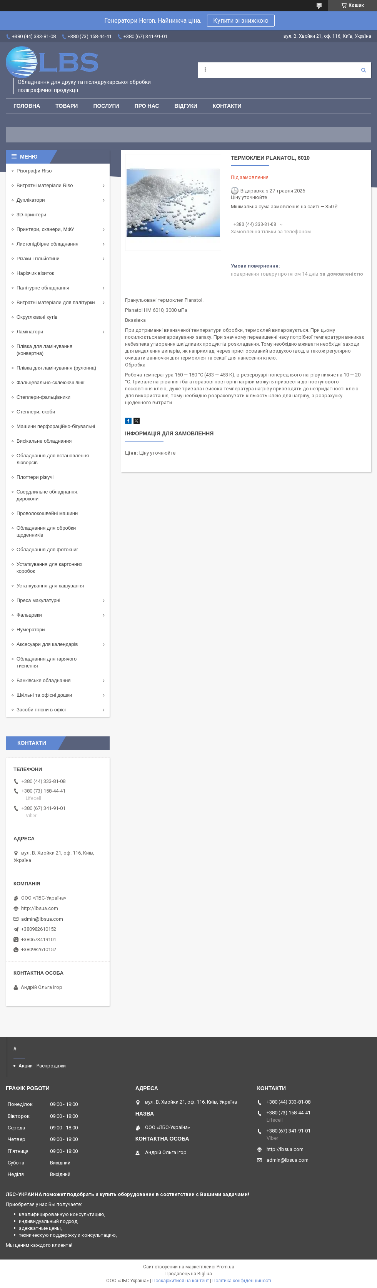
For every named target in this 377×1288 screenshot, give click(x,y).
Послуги (106, 106)
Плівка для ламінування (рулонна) (56, 368)
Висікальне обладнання (44, 441)
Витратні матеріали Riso (45, 185)
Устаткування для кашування (50, 586)
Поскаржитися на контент (180, 1280)
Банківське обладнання (44, 680)
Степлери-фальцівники (43, 397)
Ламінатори (30, 332)
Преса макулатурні (38, 600)
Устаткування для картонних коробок (49, 567)
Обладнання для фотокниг (47, 549)
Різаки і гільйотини (38, 258)
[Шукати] (363, 70)
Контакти (227, 106)
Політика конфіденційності (241, 1280)
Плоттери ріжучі (35, 477)
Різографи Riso (34, 171)
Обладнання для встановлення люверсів (53, 459)
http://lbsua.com (39, 908)
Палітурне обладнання (43, 288)
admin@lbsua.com (42, 919)
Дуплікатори (31, 200)
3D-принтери (31, 214)
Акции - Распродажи (42, 1066)
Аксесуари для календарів (47, 644)
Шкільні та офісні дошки (44, 695)
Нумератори (31, 629)
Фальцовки (29, 615)
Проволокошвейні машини (47, 513)
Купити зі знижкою (241, 20)
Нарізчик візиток (35, 273)
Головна (26, 106)
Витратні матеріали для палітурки (56, 302)
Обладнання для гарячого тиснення (47, 662)
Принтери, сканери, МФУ (45, 229)
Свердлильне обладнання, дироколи (47, 495)
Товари (66, 106)
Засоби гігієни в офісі (41, 710)
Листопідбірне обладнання (47, 244)
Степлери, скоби (36, 412)
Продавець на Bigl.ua (188, 1273)
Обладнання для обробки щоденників (46, 531)
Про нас (147, 106)
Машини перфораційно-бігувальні (56, 426)
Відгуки (186, 106)
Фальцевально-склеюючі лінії (51, 382)
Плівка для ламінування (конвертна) (44, 349)
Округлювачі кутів (37, 317)
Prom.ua (225, 1267)
